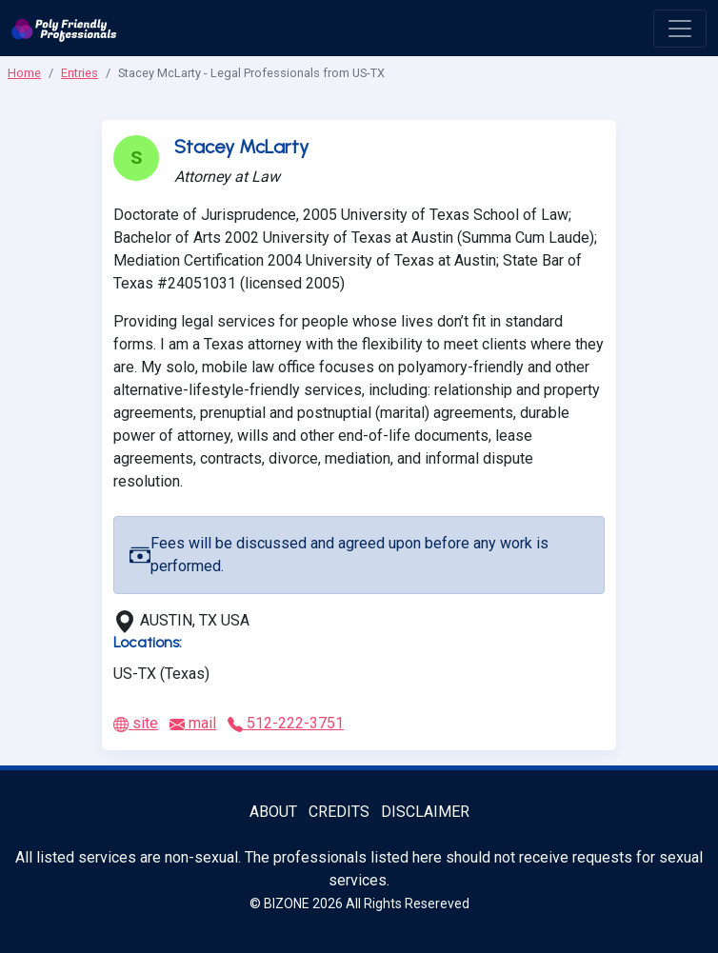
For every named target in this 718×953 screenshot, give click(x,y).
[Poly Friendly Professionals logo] (64, 28)
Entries (79, 73)
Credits (339, 812)
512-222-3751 (286, 723)
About (273, 812)
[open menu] (680, 29)
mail (193, 723)
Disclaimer (425, 812)
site (135, 723)
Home (24, 73)
